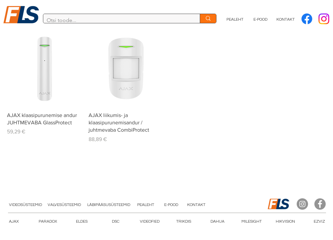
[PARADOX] (48, 221)
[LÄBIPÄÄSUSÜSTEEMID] (108, 205)
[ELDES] (82, 221)
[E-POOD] (260, 19)
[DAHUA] (217, 221)
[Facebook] (307, 19)
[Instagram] (302, 204)
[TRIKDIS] (183, 221)
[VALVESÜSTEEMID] (64, 205)
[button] (149, 221)
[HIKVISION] (285, 221)
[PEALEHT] (234, 19)
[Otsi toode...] (116, 20)
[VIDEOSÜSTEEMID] (25, 205)
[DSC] (116, 221)
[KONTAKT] (285, 19)
